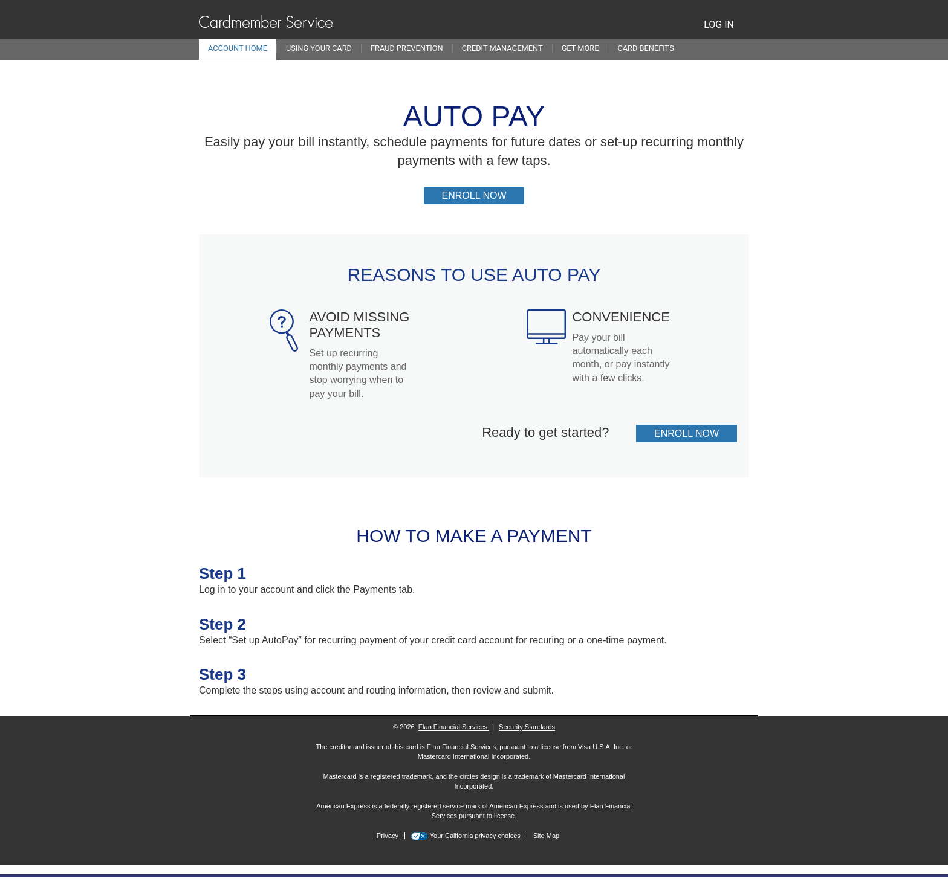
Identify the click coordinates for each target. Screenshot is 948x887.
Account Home (237, 48)
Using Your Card (319, 48)
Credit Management (502, 48)
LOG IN (719, 24)
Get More (580, 48)
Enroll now (483, 196)
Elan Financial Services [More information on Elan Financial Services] (453, 727)
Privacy (387, 835)
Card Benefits (645, 48)
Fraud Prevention (407, 48)
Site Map (546, 835)
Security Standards (527, 727)
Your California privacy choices (474, 835)
